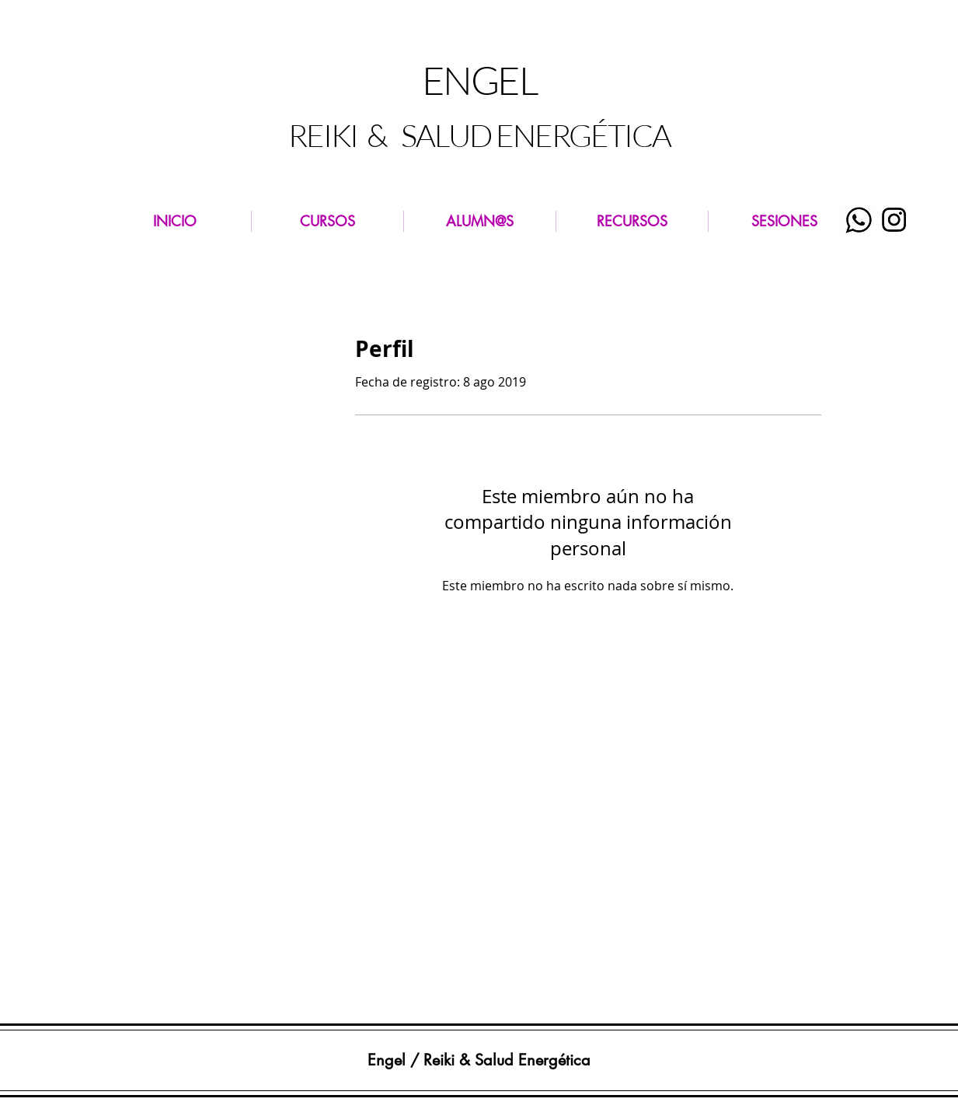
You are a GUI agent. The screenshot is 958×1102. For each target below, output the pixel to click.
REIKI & (340, 135)
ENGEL (480, 79)
